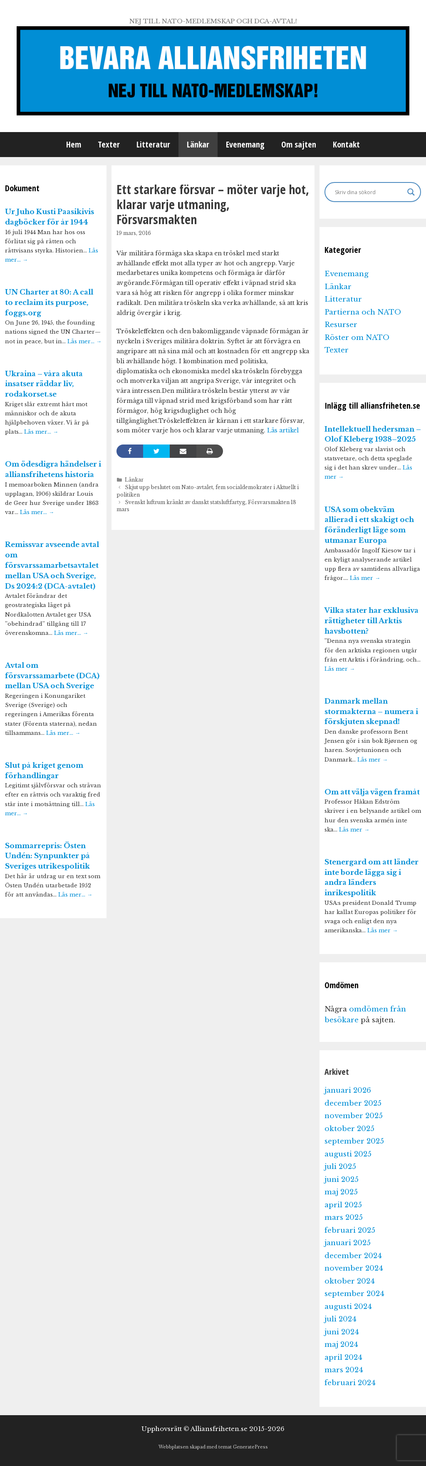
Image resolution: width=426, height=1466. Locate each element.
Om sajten (298, 144)
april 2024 (343, 1357)
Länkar (198, 144)
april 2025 (343, 1205)
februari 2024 (350, 1383)
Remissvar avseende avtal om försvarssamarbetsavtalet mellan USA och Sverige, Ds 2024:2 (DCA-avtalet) (52, 565)
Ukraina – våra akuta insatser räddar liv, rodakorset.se (44, 384)
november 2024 (353, 1268)
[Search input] (369, 192)
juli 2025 (340, 1166)
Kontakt (346, 144)
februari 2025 (349, 1230)
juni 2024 (341, 1332)
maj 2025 (341, 1192)
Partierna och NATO (362, 312)
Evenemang (245, 144)
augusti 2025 (348, 1154)
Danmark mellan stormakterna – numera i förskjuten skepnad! (371, 712)
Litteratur (153, 144)
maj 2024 (341, 1344)
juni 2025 (341, 1179)
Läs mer (365, 578)
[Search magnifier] (411, 192)
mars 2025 (343, 1217)
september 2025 (354, 1141)
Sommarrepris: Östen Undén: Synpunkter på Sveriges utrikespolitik (47, 856)
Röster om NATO (356, 337)
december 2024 (353, 1255)
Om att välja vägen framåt (372, 792)
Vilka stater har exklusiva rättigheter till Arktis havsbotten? (371, 621)
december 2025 (352, 1103)
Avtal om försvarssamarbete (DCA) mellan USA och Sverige (52, 676)
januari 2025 (347, 1243)
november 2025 (353, 1115)
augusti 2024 (348, 1306)
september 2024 (354, 1293)
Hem (73, 144)
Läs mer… (84, 341)
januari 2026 (347, 1090)
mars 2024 (343, 1370)
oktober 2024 (349, 1281)
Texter (109, 144)
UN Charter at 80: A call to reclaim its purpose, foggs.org (49, 302)
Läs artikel (283, 430)
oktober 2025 (349, 1128)
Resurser (340, 324)
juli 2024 (340, 1319)
